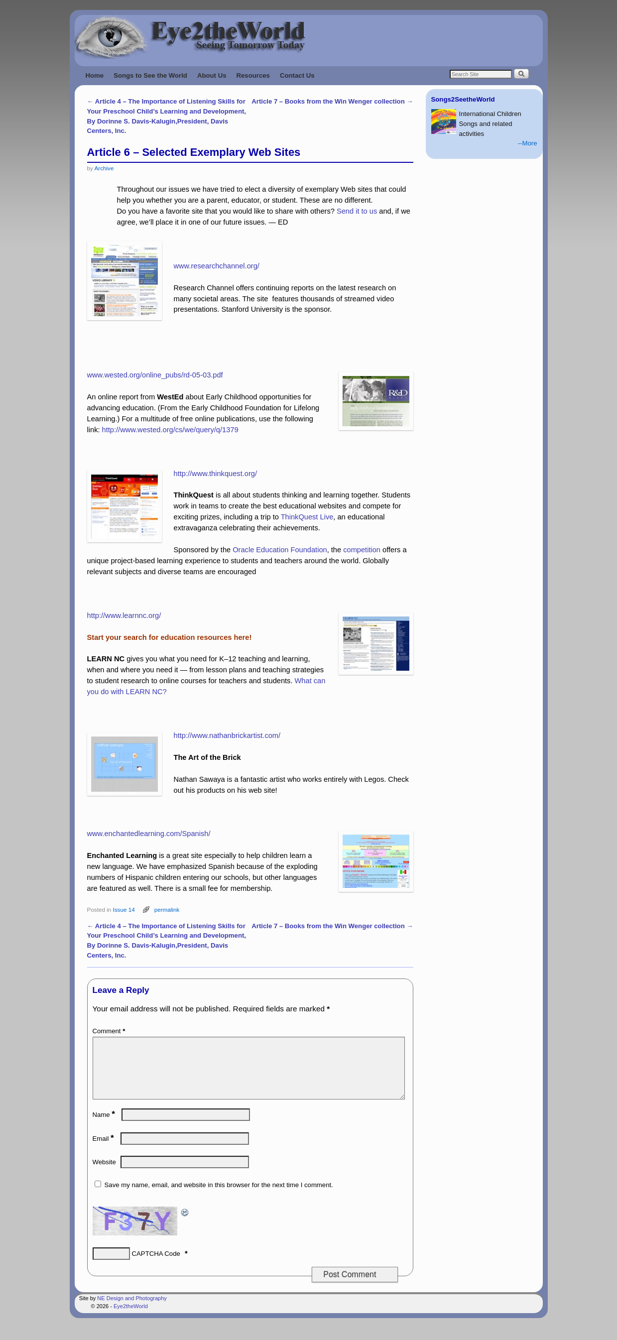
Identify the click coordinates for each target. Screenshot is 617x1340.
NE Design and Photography (131, 1310)
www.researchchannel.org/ (216, 266)
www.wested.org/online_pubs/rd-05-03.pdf (155, 375)
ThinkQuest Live (307, 517)
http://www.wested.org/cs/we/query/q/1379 (170, 430)
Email (104, 1150)
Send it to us (357, 211)
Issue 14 (123, 909)
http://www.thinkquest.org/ (215, 474)
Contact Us (297, 75)
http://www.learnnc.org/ (124, 615)
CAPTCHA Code (156, 1265)
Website (104, 1174)
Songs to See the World (150, 75)
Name (105, 1126)
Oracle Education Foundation (280, 550)
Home (95, 75)
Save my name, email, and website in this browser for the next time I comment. (219, 1197)
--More (527, 143)
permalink (167, 909)
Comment (110, 1031)
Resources (253, 75)
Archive (104, 168)
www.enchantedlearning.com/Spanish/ (149, 834)
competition (361, 550)
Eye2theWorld (131, 1318)
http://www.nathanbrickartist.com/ (227, 735)
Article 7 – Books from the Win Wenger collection (332, 101)
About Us (212, 75)
